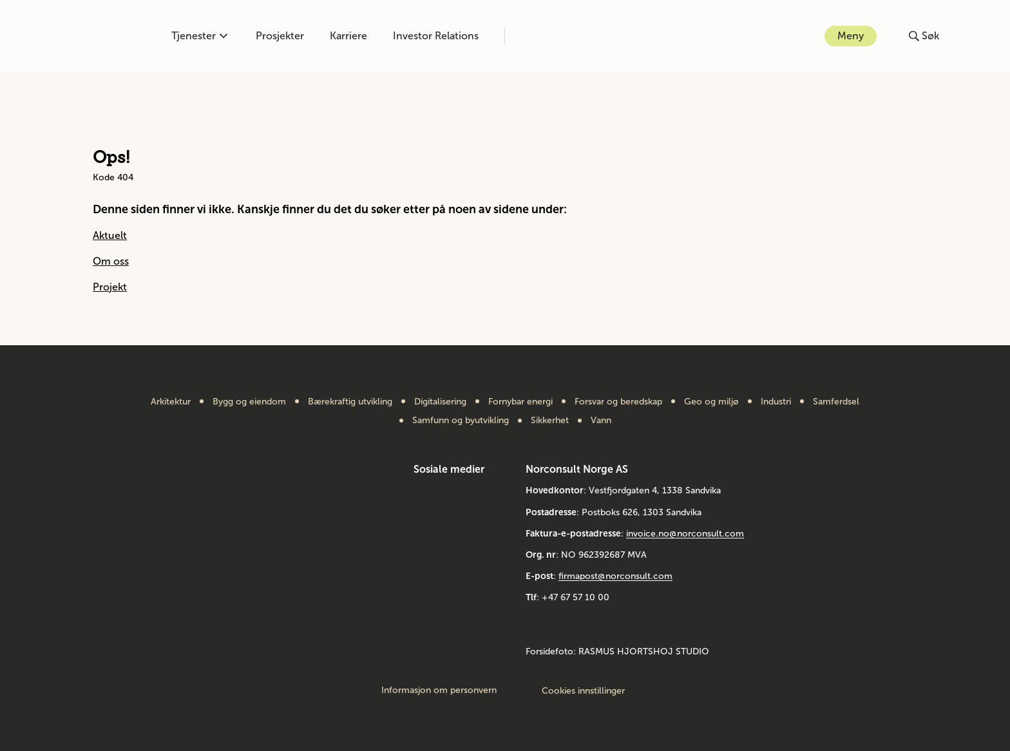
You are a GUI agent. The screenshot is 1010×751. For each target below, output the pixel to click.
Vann (601, 420)
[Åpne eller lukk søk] (924, 36)
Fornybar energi (520, 402)
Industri (776, 402)
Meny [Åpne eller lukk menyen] (850, 36)
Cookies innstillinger (583, 690)
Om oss (111, 261)
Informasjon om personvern (439, 690)
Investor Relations (436, 36)
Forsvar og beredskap (618, 402)
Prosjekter (280, 36)
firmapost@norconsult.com (615, 576)
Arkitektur (171, 402)
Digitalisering (440, 402)
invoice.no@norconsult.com (685, 533)
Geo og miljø (711, 402)
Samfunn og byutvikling (460, 420)
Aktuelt (110, 235)
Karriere (348, 36)
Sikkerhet (550, 420)
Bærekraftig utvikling (350, 402)
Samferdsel (836, 402)
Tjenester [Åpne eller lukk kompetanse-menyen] (199, 36)
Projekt (110, 287)
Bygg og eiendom (249, 402)
